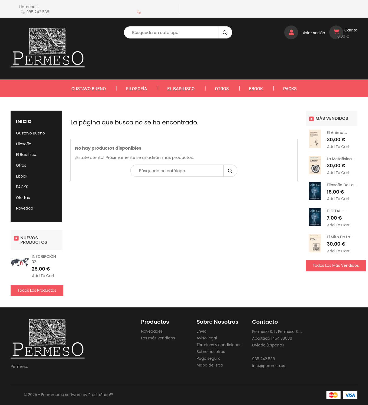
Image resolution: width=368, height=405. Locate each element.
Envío (201, 331)
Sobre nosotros (210, 351)
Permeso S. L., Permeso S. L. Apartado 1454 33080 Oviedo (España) (277, 338)
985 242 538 (37, 12)
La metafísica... (341, 159)
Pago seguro (208, 358)
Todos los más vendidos (336, 265)
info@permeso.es (268, 365)
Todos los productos (37, 290)
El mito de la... (340, 237)
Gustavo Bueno (88, 88)
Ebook (256, 88)
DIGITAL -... (337, 211)
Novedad (24, 208)
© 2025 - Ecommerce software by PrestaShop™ (68, 394)
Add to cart (43, 275)
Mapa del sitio (209, 365)
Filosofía (136, 88)
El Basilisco (181, 88)
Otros (222, 88)
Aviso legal (206, 338)
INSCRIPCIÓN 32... (44, 259)
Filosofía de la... (341, 185)
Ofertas (23, 197)
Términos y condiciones (218, 345)
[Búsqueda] (178, 32)
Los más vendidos (158, 338)
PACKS (290, 88)
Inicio (23, 121)
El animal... (337, 132)
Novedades (152, 331)
